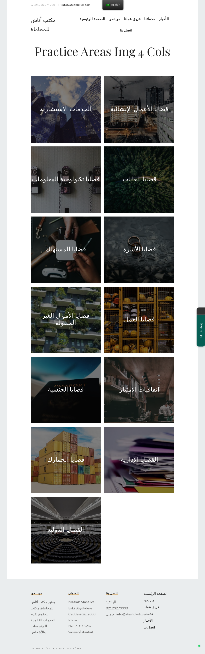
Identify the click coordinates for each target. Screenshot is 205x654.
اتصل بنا (126, 30)
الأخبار (164, 19)
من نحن (114, 19)
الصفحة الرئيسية (92, 19)
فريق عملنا (132, 19)
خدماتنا (149, 19)
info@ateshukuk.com (76, 4)
